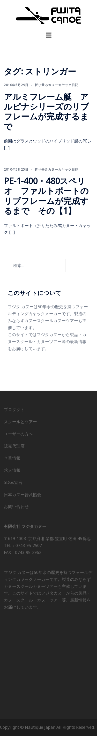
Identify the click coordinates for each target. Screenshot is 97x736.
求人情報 (12, 470)
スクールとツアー (20, 421)
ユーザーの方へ (18, 434)
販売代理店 (14, 446)
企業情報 (12, 458)
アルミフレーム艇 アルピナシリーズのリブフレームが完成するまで (46, 111)
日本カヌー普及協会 (22, 494)
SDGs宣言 (13, 482)
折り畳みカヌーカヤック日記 (56, 85)
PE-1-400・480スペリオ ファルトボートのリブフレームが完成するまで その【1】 (46, 195)
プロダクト (14, 409)
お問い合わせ (16, 506)
